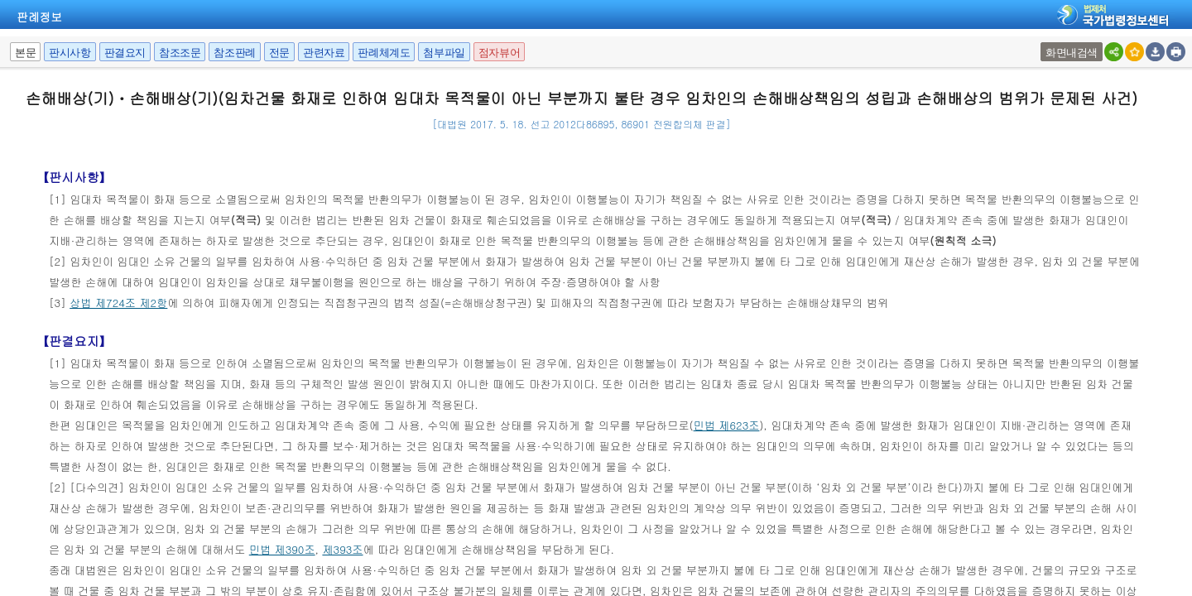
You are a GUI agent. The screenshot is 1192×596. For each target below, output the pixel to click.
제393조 (342, 549)
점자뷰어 (499, 52)
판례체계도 (384, 52)
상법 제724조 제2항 (118, 302)
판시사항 (69, 52)
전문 (279, 52)
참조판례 (234, 52)
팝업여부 (1042, 42)
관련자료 (323, 52)
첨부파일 (443, 52)
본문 (25, 52)
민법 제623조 (727, 425)
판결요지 (125, 52)
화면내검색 (1071, 52)
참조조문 (179, 52)
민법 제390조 (282, 549)
